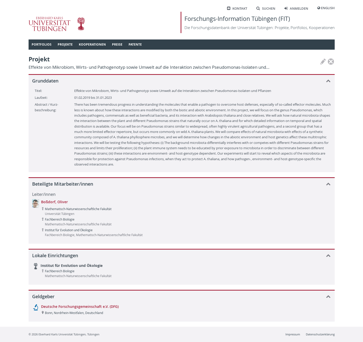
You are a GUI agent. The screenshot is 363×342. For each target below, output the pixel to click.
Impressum (292, 334)
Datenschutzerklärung (320, 334)
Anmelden (296, 8)
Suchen (265, 8)
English (328, 8)
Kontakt (237, 8)
